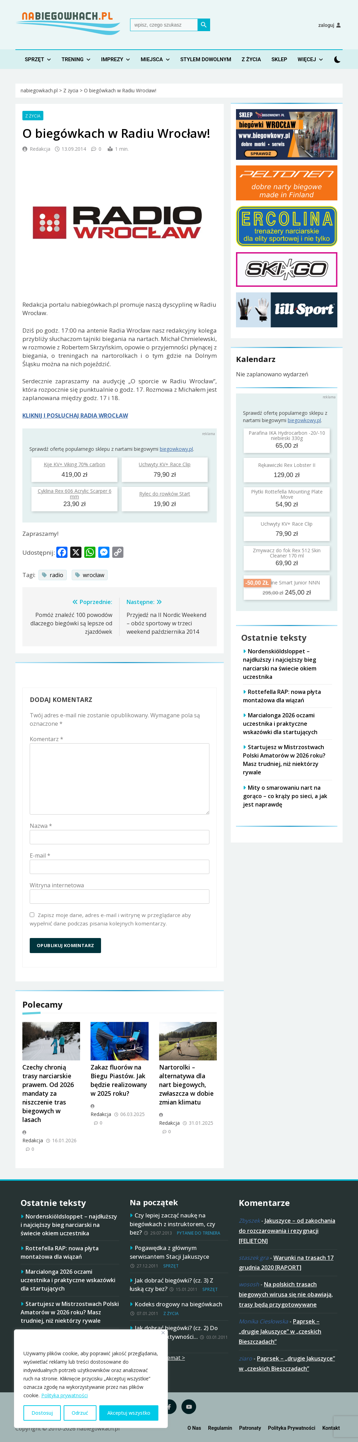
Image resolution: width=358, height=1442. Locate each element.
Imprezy (112, 59)
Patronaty (250, 1428)
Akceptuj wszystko (128, 1412)
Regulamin (220, 1428)
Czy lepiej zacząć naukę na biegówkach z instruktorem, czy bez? (172, 1224)
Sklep (279, 59)
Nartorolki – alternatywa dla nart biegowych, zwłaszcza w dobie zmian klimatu (186, 1084)
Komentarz (46, 739)
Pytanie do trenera (198, 1233)
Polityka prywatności (64, 1395)
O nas (194, 1428)
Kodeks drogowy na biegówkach (178, 1304)
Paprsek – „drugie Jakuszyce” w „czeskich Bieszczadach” (280, 1331)
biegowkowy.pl (176, 449)
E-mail (40, 855)
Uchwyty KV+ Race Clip (165, 464)
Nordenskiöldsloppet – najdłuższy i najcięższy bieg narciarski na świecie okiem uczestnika (69, 1225)
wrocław (93, 575)
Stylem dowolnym (205, 59)
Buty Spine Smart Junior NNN (286, 582)
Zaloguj (326, 25)
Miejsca (152, 59)
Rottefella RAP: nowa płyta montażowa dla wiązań (60, 1252)
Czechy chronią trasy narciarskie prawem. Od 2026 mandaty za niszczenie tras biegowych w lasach (48, 1093)
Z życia (251, 59)
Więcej (307, 59)
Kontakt (331, 1428)
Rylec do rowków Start (164, 493)
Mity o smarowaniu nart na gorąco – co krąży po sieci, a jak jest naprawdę (285, 796)
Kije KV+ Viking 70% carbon (74, 464)
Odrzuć (80, 1412)
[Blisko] (163, 1332)
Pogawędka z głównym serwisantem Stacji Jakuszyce (169, 1252)
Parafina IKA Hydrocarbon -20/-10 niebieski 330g (287, 435)
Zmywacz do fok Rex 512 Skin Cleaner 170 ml (287, 553)
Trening (73, 59)
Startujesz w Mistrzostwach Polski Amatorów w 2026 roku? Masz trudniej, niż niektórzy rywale (284, 759)
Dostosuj (42, 1412)
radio (56, 575)
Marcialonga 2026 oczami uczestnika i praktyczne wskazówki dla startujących (280, 723)
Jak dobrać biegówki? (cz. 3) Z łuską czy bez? (171, 1284)
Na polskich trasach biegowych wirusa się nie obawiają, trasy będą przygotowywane (286, 1294)
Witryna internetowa (57, 885)
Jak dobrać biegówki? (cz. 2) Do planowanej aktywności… (174, 1332)
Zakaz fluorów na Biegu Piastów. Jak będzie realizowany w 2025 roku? (119, 1080)
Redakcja (40, 148)
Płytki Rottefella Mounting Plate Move (287, 494)
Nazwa (41, 826)
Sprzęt (34, 59)
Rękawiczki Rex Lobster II (286, 465)
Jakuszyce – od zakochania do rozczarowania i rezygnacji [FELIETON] (287, 1231)
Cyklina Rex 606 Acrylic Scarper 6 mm (75, 493)
